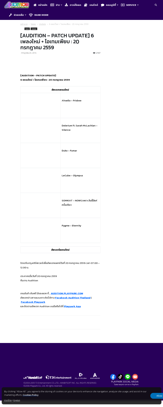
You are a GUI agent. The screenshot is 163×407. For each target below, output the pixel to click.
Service (130, 5)
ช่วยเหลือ (17, 15)
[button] (156, 5)
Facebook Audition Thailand (73, 298)
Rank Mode (38, 15)
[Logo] (17, 5)
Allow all (144, 396)
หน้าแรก (24, 24)
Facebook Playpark (33, 302)
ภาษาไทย (8, 400)
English (16, 400)
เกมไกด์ (91, 5)
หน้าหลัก (40, 5)
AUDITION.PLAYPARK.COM (67, 293)
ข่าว (56, 5)
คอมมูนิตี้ (109, 5)
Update (42, 24)
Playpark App (72, 306)
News (33, 24)
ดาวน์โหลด (73, 5)
